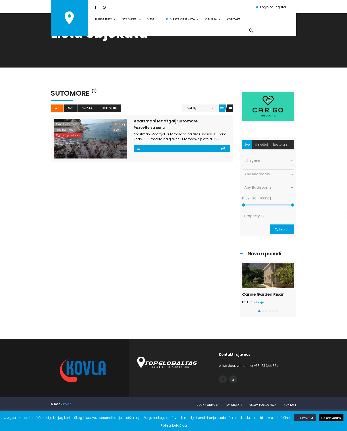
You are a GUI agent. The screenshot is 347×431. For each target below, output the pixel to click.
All (57, 108)
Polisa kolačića (173, 425)
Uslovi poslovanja (262, 405)
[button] (259, 311)
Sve (70, 108)
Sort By (191, 108)
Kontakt (290, 405)
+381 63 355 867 (266, 365)
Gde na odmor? (208, 405)
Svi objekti (234, 405)
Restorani (109, 108)
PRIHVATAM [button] (305, 418)
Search (282, 229)
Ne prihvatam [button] (331, 418)
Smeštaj (87, 108)
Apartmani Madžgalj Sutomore (166, 121)
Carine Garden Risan (263, 294)
